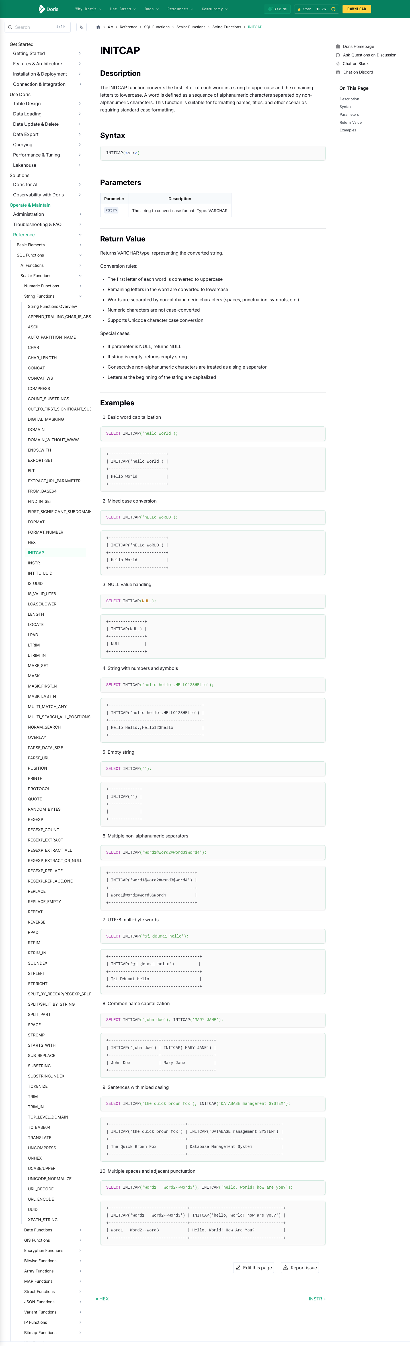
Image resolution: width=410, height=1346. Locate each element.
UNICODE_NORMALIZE (46, 1219)
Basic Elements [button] (27, 285)
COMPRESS (35, 429)
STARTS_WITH (38, 1085)
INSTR (30, 603)
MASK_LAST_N (38, 737)
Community (215, 9)
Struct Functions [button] (36, 1332)
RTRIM (30, 983)
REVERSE (33, 962)
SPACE (30, 1065)
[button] (81, 27)
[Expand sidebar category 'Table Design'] (79, 120)
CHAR (30, 388)
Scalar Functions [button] (32, 316)
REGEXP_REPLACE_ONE (46, 921)
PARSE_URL (35, 798)
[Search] (37, 27)
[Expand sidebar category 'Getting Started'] (79, 59)
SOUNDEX (34, 1003)
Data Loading (24, 131)
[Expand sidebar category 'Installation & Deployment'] (79, 79)
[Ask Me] (277, 9)
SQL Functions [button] (26, 295)
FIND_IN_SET (36, 542)
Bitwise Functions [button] (37, 1301)
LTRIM (30, 685)
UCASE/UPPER (38, 1209)
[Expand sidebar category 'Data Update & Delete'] (79, 141)
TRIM (29, 1137)
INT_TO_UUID (36, 613)
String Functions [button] (36, 336)
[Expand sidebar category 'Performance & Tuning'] (79, 172)
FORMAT (32, 562)
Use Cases (123, 9)
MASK (30, 716)
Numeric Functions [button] (38, 326)
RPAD (29, 973)
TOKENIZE (34, 1127)
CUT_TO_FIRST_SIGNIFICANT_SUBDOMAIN (55, 449)
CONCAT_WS (37, 418)
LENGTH (32, 654)
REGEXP (32, 860)
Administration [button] (25, 255)
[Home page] (98, 27)
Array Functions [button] (35, 1311)
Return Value (351, 122)
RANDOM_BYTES (40, 849)
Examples (348, 130)
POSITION (34, 808)
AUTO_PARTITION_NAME (48, 377)
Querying (19, 162)
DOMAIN (32, 470)
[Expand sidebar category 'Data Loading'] (79, 131)
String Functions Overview (48, 347)
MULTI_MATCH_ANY (43, 747)
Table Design (23, 121)
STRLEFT (33, 1014)
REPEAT (31, 952)
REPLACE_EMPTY (41, 942)
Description (349, 99)
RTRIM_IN (33, 993)
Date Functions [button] (35, 1270)
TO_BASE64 (35, 1168)
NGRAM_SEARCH (40, 767)
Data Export (22, 151)
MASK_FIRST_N (39, 726)
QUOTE (31, 839)
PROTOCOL (35, 829)
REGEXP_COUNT (40, 870)
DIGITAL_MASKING (42, 460)
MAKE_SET (34, 706)
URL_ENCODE (37, 1239)
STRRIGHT (34, 1024)
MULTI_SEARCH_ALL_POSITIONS (55, 757)
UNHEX (31, 1198)
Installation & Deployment (36, 79)
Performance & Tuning (33, 172)
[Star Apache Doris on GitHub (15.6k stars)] (316, 9)
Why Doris (88, 9)
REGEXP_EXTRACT (42, 880)
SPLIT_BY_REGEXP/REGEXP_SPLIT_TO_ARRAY (55, 1034)
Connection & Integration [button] (36, 90)
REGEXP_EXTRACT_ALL (46, 890)
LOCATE (32, 665)
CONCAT (33, 408)
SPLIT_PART (35, 1055)
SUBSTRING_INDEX (42, 1116)
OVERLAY (33, 778)
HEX (28, 583)
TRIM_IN (32, 1147)
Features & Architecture (34, 69)
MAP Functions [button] (35, 1321)
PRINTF (31, 819)
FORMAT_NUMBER (42, 572)
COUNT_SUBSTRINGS (45, 439)
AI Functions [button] (28, 306)
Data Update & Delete (32, 141)
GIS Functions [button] (33, 1280)
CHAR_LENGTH (38, 398)
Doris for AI (22, 213)
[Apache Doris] (48, 9)
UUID (29, 1250)
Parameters (349, 114)
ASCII (29, 367)
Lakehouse (21, 182)
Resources (180, 9)
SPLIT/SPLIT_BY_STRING (47, 1044)
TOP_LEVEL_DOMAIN (44, 1157)
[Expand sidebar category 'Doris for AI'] (79, 213)
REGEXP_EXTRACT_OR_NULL (51, 901)
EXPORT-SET (36, 501)
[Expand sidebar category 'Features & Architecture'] (79, 69)
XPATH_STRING (39, 1260)
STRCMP (32, 1075)
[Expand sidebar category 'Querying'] (79, 161)
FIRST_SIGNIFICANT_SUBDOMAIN (55, 552)
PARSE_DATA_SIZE (42, 788)
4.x (110, 27)
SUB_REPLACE (38, 1096)
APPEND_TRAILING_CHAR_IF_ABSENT (55, 357)
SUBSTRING (35, 1106)
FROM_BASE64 (38, 531)
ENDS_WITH (36, 490)
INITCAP (32, 593)
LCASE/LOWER (38, 644)
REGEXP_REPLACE (41, 911)
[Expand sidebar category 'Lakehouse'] (79, 182)
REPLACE (33, 932)
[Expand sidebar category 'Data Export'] (79, 151)
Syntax (345, 107)
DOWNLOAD (356, 9)
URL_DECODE (37, 1229)
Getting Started (26, 59)
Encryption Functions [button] (40, 1291)
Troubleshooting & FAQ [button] (34, 265)
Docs (152, 9)
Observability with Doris (35, 224)
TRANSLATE (36, 1178)
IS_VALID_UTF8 (38, 634)
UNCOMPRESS (38, 1188)
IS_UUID (31, 624)
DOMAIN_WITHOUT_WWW (49, 480)
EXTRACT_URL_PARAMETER (50, 521)
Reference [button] (20, 275)
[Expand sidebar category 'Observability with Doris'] (79, 223)
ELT (27, 511)
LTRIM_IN (33, 696)
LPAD (29, 675)
